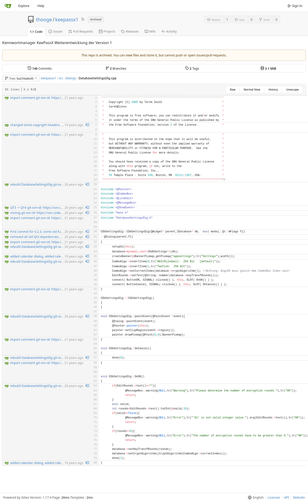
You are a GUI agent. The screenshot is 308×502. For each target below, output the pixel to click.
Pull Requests (80, 31)
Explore (23, 6)
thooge (44, 19)
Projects (107, 31)
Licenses (274, 497)
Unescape (292, 89)
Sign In (295, 6)
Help (40, 6)
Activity (169, 31)
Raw (232, 89)
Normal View (252, 89)
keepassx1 (67, 19)
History (273, 89)
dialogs (70, 78)
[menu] (254, 497)
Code (36, 31)
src (61, 78)
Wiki (150, 31)
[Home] (7, 5)
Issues (55, 31)
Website (299, 497)
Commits (40, 68)
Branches (116, 68)
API (286, 497)
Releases (130, 31)
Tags (192, 68)
